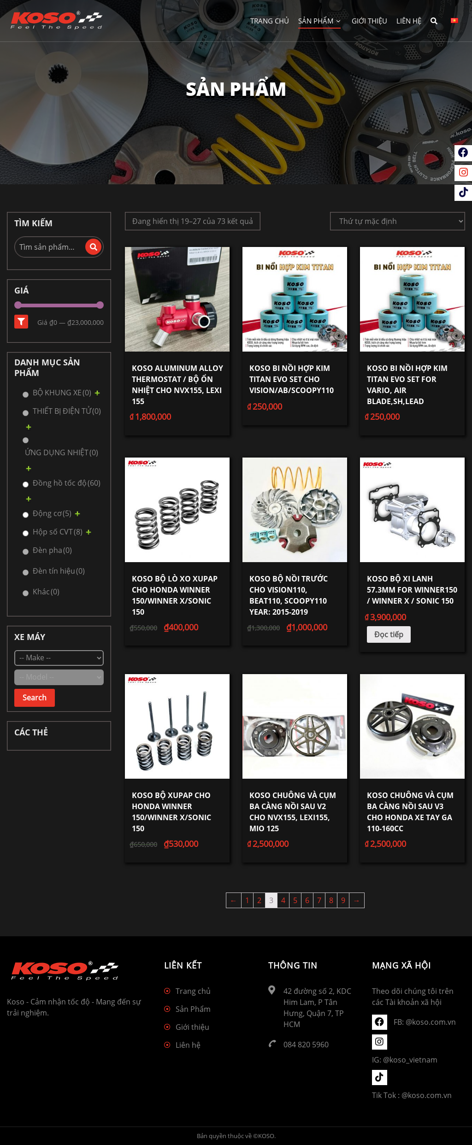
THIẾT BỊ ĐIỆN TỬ (67, 411)
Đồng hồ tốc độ (66, 483)
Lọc (21, 322)
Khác (46, 592)
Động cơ (52, 513)
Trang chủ (269, 20)
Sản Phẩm (319, 20)
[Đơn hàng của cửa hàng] (397, 221)
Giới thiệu (369, 20)
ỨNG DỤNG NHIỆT (61, 452)
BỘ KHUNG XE (62, 393)
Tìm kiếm (93, 247)
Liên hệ (408, 20)
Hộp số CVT (58, 532)
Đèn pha (52, 550)
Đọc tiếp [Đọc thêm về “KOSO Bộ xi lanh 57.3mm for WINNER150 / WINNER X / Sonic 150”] (388, 634)
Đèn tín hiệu (59, 571)
